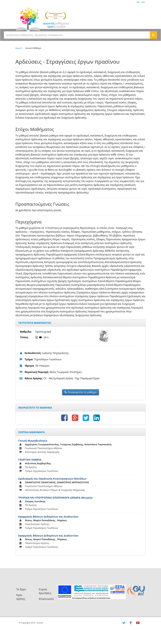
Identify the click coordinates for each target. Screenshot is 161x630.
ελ (138, 2)
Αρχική (18, 48)
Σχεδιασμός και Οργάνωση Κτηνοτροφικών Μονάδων (52, 478)
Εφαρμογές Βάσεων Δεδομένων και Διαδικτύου (48, 516)
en (143, 2)
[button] (153, 35)
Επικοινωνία (46, 599)
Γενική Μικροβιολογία (32, 440)
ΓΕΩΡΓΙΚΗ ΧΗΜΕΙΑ (29, 459)
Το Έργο (21, 589)
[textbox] (77, 35)
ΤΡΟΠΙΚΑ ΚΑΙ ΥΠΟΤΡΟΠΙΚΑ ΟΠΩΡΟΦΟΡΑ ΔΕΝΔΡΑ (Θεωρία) (55, 497)
